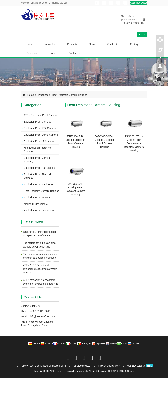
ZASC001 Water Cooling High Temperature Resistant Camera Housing (134, 143)
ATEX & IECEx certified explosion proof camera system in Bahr (40, 269)
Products (72, 44)
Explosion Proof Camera (37, 121)
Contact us (74, 53)
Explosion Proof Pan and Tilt (39, 167)
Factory (134, 44)
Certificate (112, 44)
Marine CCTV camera (36, 204)
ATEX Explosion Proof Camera (40, 115)
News (92, 44)
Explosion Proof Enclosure (38, 184)
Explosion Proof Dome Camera (41, 134)
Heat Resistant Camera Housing (69, 94)
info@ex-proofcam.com (42, 316)
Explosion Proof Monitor (37, 197)
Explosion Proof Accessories (39, 210)
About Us (50, 44)
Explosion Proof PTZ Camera (40, 128)
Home (30, 44)
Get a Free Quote (138, 3)
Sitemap (130, 371)
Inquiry (53, 53)
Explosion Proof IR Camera (39, 141)
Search (142, 34)
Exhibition (32, 53)
